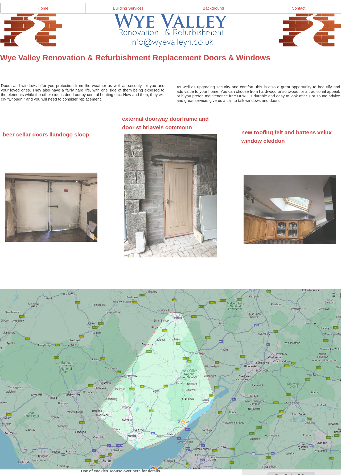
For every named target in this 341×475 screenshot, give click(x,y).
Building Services (128, 8)
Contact (299, 8)
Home (43, 8)
